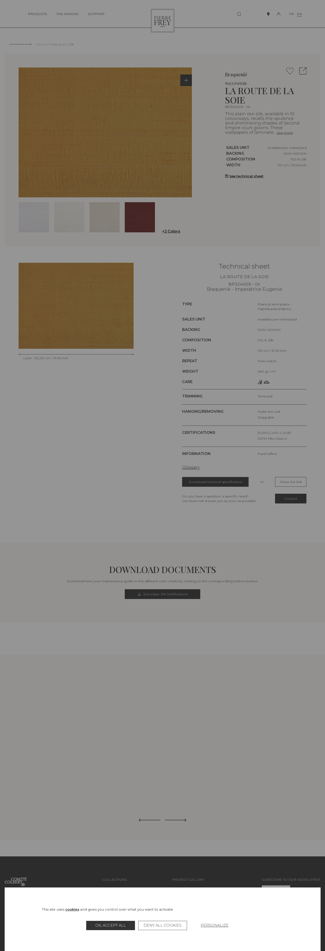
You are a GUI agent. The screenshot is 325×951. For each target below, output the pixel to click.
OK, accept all (110, 925)
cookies (72, 909)
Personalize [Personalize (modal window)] (215, 925)
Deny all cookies (162, 925)
